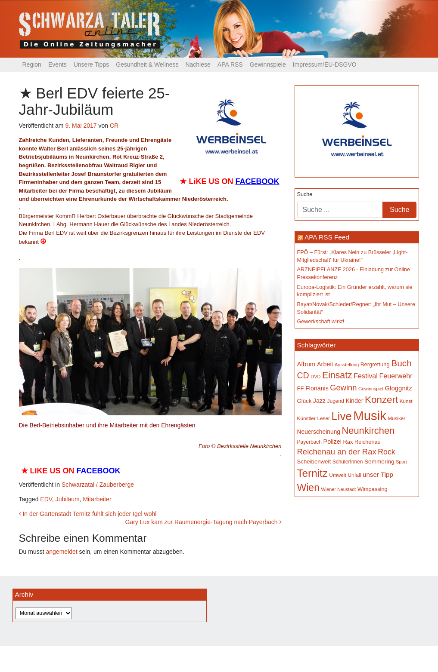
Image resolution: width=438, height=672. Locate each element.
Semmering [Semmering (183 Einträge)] (379, 461)
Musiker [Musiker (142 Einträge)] (396, 418)
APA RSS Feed (326, 237)
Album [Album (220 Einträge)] (306, 364)
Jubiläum (68, 499)
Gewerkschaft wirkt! (321, 322)
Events (57, 64)
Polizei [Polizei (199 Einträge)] (332, 441)
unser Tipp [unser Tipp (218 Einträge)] (378, 474)
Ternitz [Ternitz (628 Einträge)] (312, 473)
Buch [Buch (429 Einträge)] (401, 363)
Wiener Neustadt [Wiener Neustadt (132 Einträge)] (338, 489)
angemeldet (62, 551)
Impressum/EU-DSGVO (325, 64)
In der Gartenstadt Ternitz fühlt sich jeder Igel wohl (88, 513)
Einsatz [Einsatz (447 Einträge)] (337, 375)
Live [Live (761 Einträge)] (342, 416)
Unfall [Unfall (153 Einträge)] (354, 475)
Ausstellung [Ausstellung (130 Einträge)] (347, 364)
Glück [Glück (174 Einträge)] (304, 401)
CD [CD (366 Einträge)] (303, 375)
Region (31, 64)
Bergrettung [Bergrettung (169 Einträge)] (375, 364)
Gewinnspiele (268, 64)
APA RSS (230, 64)
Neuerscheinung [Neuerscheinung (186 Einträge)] (318, 431)
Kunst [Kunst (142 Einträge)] (406, 401)
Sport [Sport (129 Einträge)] (401, 461)
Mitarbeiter (97, 499)
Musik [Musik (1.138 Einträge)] (369, 415)
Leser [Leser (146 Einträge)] (323, 418)
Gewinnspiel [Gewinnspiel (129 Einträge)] (370, 388)
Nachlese (197, 64)
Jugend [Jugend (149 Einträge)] (335, 401)
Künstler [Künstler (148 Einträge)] (306, 418)
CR (114, 125)
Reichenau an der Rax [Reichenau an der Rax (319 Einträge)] (336, 451)
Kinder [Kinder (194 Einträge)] (354, 400)
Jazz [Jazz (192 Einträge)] (319, 400)
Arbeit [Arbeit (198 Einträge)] (325, 364)
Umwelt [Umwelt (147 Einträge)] (337, 475)
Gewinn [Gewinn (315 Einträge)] (343, 387)
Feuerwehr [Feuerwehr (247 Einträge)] (395, 376)
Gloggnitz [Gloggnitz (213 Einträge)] (398, 388)
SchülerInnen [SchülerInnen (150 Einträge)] (347, 462)
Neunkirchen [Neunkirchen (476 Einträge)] (368, 430)
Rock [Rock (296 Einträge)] (386, 452)
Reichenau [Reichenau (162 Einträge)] (367, 442)
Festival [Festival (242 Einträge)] (366, 376)
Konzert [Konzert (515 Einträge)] (381, 399)
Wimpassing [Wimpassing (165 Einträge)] (372, 489)
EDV (46, 499)
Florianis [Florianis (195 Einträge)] (317, 388)
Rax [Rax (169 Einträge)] (348, 442)
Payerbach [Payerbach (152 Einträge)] (309, 442)
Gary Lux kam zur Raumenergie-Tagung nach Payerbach (203, 522)
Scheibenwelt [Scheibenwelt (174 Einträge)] (314, 461)
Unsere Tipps (91, 64)
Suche (305, 194)
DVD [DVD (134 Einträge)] (315, 376)
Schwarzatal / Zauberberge (98, 484)
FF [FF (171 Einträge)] (300, 388)
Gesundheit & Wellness (147, 64)
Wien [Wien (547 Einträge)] (308, 487)
